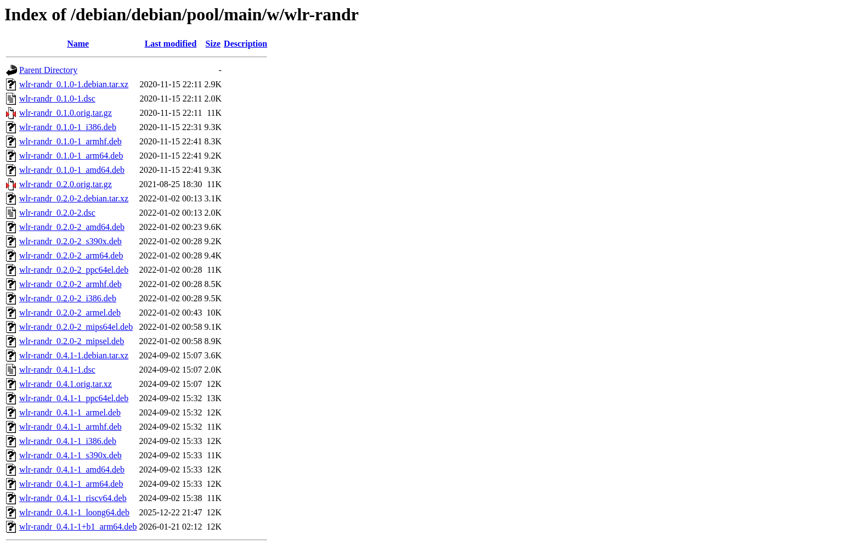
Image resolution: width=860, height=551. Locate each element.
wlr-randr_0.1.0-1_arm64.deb (71, 155)
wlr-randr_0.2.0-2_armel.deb (70, 312)
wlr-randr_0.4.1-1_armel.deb (70, 412)
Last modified (171, 43)
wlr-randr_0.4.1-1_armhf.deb (70, 426)
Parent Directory (48, 70)
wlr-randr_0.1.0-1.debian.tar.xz (73, 84)
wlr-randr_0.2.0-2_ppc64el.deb (73, 269)
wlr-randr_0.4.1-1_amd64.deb (72, 469)
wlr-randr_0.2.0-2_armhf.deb (70, 284)
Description (245, 43)
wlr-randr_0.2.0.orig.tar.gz (65, 184)
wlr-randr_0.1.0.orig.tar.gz (65, 112)
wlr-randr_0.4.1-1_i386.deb (67, 441)
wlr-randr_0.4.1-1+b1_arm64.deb (78, 526)
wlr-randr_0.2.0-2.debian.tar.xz (73, 198)
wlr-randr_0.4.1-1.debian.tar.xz (73, 355)
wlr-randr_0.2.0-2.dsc (57, 212)
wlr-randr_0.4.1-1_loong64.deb (74, 512)
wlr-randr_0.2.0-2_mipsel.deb (71, 341)
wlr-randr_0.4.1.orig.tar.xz (65, 384)
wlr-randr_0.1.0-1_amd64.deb (72, 170)
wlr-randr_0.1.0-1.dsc (57, 98)
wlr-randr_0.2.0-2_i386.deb (67, 298)
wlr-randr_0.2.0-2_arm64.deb (71, 255)
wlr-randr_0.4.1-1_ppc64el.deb (73, 398)
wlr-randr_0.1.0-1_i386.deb (67, 127)
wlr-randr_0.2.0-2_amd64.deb (72, 227)
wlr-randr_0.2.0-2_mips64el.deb (76, 326)
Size (213, 43)
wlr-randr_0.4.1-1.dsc (57, 369)
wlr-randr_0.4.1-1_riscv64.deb (73, 498)
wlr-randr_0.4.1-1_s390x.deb (70, 455)
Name (78, 43)
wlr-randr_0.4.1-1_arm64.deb (71, 483)
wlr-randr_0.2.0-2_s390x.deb (70, 241)
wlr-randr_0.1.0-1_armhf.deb (70, 141)
